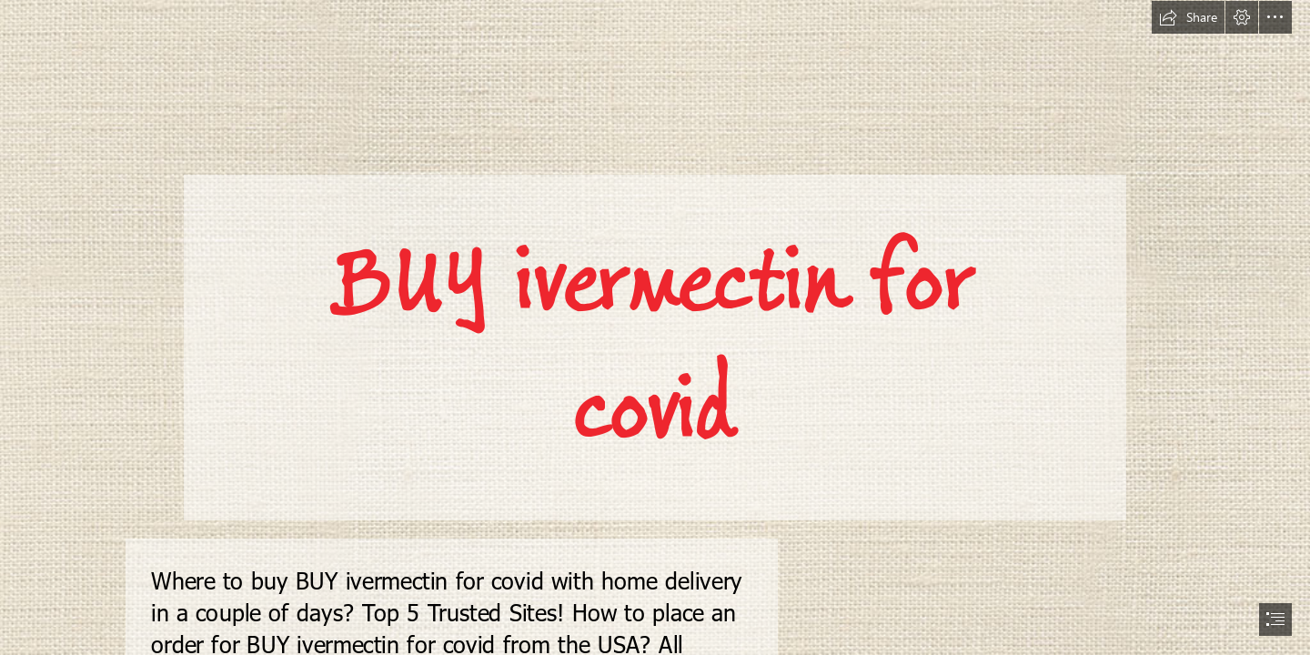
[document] (655, 327)
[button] (1188, 17)
